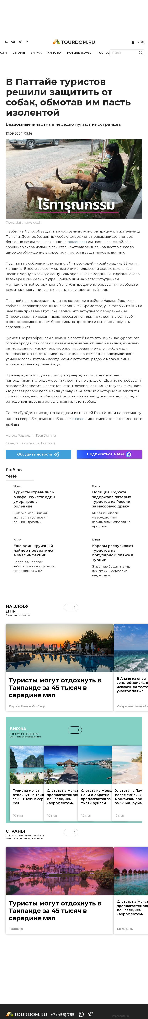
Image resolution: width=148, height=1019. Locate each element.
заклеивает (77, 242)
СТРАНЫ (19, 52)
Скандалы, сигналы (22, 443)
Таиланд (48, 443)
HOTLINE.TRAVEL (79, 52)
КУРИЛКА (54, 52)
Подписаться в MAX (109, 454)
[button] (74, 607)
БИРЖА (36, 52)
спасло (77, 419)
